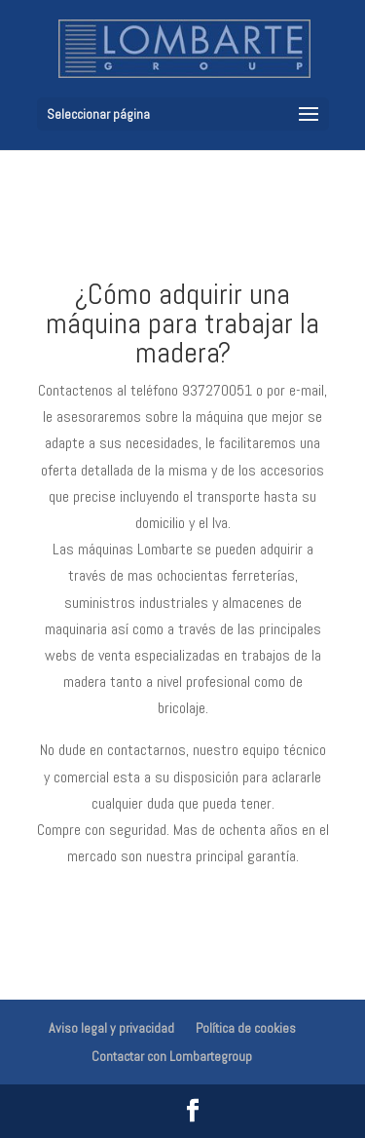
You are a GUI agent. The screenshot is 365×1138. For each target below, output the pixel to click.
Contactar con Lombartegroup (171, 1056)
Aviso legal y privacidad (111, 1028)
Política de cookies (246, 1028)
